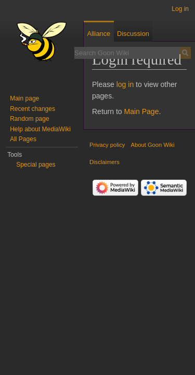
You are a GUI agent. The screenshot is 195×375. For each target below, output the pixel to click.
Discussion (133, 34)
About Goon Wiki (153, 145)
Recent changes (32, 109)
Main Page (141, 111)
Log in (180, 8)
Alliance (98, 34)
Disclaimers (104, 162)
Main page (24, 98)
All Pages (23, 139)
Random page (29, 118)
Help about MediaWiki (40, 129)
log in (125, 84)
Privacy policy (107, 145)
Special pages (35, 164)
